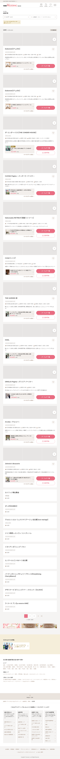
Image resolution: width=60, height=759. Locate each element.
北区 (27, 668)
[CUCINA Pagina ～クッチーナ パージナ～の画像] (30, 166)
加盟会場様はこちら (44, 749)
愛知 (29, 701)
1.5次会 (19, 679)
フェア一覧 (45, 66)
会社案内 (7, 749)
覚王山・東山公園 (28, 666)
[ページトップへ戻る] (30, 696)
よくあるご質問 (39, 752)
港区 (16, 668)
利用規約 (12, 749)
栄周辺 (16, 665)
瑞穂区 (53, 666)
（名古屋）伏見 (29, 665)
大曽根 (34, 668)
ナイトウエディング (38, 679)
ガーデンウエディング (27, 679)
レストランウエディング (8, 674)
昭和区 (4, 668)
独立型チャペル (47, 679)
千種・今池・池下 (20, 666)
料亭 (16, 674)
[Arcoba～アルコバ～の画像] (30, 412)
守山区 (23, 668)
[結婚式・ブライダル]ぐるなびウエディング (12, 701)
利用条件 (17, 749)
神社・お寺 (26, 674)
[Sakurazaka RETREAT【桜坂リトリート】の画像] (30, 208)
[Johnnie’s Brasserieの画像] (30, 454)
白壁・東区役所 (43, 665)
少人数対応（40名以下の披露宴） (9, 679)
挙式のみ (53, 679)
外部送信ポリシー (35, 749)
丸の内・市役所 (22, 665)
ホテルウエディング (34, 674)
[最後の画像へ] (54, 39)
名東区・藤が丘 (43, 666)
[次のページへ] (38, 616)
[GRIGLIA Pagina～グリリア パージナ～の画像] (30, 372)
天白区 (49, 666)
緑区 (13, 668)
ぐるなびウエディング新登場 (28, 681)
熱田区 (13, 666)
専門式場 (20, 674)
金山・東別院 (50, 665)
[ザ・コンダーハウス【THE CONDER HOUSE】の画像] (30, 122)
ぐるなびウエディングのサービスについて (26, 752)
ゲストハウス (42, 674)
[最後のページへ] (41, 616)
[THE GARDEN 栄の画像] (30, 288)
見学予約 (45, 153)
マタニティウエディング (8, 681)
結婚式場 (24, 701)
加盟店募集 (52, 749)
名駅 (4, 665)
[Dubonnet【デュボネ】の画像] (30, 39)
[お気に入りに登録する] (53, 49)
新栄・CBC (36, 665)
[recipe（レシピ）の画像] (30, 248)
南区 (20, 668)
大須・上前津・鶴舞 (7, 666)
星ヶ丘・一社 (35, 666)
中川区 (9, 668)
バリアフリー (18, 681)
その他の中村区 (10, 665)
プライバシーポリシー (25, 749)
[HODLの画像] (30, 330)
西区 (31, 668)
